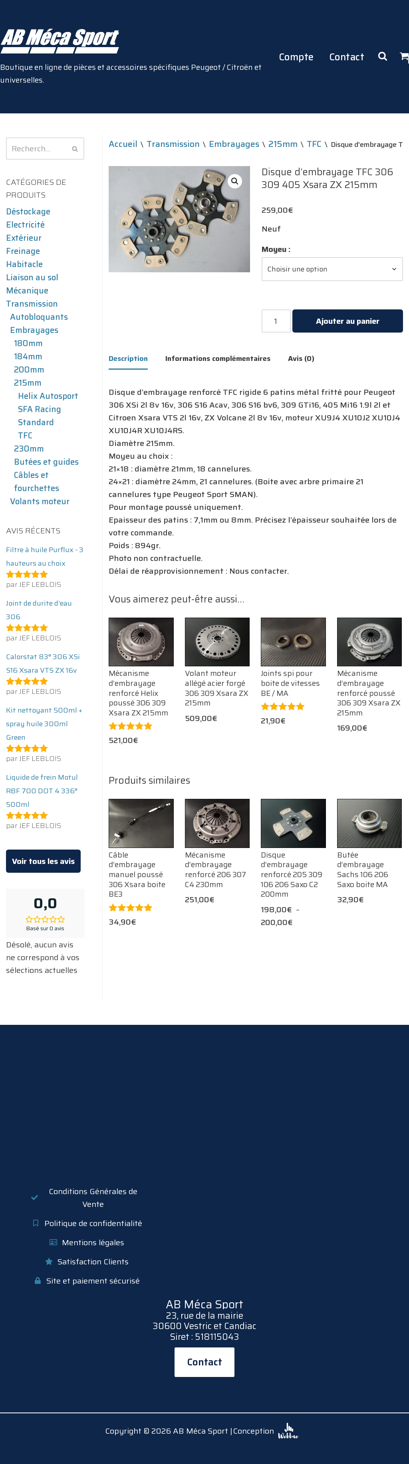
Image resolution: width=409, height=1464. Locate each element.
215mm (28, 382)
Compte (296, 57)
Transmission (32, 303)
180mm (28, 343)
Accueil (123, 144)
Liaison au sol (32, 277)
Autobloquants (39, 317)
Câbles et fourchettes (36, 482)
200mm (29, 369)
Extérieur (24, 238)
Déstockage (28, 211)
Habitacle (24, 264)
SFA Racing (39, 409)
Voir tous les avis (43, 861)
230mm (29, 448)
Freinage (23, 251)
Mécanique (27, 290)
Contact (347, 57)
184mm (28, 356)
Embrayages (34, 330)
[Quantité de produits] (276, 321)
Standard (36, 422)
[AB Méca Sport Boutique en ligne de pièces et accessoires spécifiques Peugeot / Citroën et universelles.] (138, 56)
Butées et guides (46, 462)
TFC (25, 435)
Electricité (25, 224)
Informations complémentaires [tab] (217, 358)
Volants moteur (39, 501)
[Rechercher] (36, 148)
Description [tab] (128, 358)
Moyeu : (276, 249)
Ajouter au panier (347, 321)
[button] (235, 181)
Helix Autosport (48, 396)
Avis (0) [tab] (301, 358)
